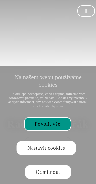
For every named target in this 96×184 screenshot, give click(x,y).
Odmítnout (48, 172)
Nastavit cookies (46, 148)
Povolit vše (47, 124)
